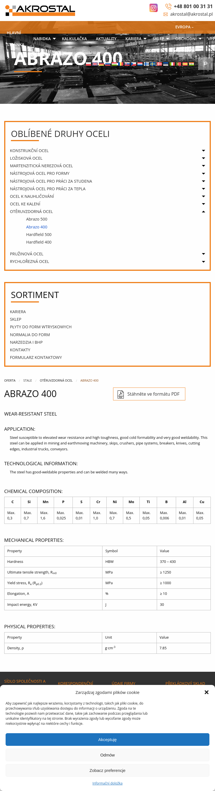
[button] (206, 692)
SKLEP (158, 38)
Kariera (133, 38)
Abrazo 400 (36, 227)
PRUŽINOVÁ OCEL (26, 253)
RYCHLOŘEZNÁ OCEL (29, 261)
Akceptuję (107, 739)
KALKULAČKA (74, 38)
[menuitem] (15, 39)
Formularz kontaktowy (36, 357)
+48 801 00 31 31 (193, 6)
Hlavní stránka (15, 38)
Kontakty (20, 349)
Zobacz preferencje (107, 770)
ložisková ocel (26, 158)
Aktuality (106, 38)
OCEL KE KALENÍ (25, 204)
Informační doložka (107, 783)
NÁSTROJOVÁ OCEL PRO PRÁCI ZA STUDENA (51, 181)
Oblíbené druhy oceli (60, 133)
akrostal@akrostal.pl (191, 14)
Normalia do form (30, 334)
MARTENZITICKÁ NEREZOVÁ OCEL (41, 165)
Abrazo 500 (36, 219)
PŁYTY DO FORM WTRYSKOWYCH (41, 326)
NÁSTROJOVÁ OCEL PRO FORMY (39, 173)
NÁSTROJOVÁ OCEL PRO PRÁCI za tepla (47, 188)
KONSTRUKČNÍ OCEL (29, 150)
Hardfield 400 (39, 242)
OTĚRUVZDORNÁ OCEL (31, 211)
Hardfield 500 (39, 234)
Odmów (107, 755)
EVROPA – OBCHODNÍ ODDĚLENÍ (186, 38)
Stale (27, 380)
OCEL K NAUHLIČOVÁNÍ (32, 196)
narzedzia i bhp (26, 342)
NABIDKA (42, 38)
